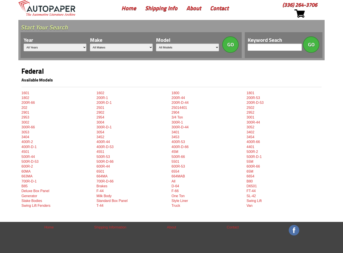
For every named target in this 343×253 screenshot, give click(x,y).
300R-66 (28, 127)
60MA (26, 171)
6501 (100, 171)
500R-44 (28, 157)
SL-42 (251, 196)
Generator (29, 196)
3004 (100, 122)
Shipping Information (110, 227)
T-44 (99, 205)
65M (250, 171)
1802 (25, 98)
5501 (175, 161)
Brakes (101, 186)
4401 (250, 147)
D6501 (252, 186)
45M (175, 152)
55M (250, 161)
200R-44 (178, 98)
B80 (250, 181)
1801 (250, 93)
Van (249, 205)
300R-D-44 (180, 127)
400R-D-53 (105, 147)
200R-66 (28, 102)
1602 (100, 93)
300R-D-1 (104, 127)
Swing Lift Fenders (36, 205)
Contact (219, 8)
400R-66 (253, 142)
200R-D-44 (180, 102)
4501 (25, 152)
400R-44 (103, 142)
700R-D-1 (29, 181)
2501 (100, 108)
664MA (102, 176)
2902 (100, 112)
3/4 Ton (177, 117)
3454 (250, 137)
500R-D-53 (29, 161)
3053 (25, 132)
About (193, 8)
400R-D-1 (29, 147)
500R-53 (103, 157)
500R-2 (252, 152)
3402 (250, 132)
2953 (25, 117)
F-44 (100, 191)
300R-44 (253, 122)
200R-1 (102, 98)
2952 (250, 112)
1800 (175, 93)
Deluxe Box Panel (35, 191)
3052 (250, 127)
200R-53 (253, 98)
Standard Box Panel (112, 201)
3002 (25, 122)
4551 (100, 152)
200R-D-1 (104, 102)
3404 (25, 137)
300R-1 (177, 122)
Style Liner (180, 201)
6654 (250, 176)
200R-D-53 (255, 102)
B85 (24, 186)
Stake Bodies (31, 201)
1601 (25, 93)
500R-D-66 (105, 161)
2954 (100, 117)
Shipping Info (161, 8)
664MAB (178, 176)
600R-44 (103, 166)
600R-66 (253, 166)
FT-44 (251, 191)
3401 (175, 132)
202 (24, 108)
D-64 (175, 186)
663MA (27, 176)
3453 (175, 137)
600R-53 (178, 166)
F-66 (175, 191)
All (173, 181)
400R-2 (27, 142)
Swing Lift (254, 201)
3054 (100, 132)
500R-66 (178, 157)
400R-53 (178, 142)
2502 (250, 108)
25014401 (179, 108)
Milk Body (104, 196)
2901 (25, 112)
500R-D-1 (254, 157)
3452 (100, 137)
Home (128, 8)
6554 (175, 171)
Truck (176, 205)
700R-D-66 (105, 181)
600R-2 (27, 166)
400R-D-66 (180, 147)
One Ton (178, 196)
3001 (250, 117)
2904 (175, 112)
